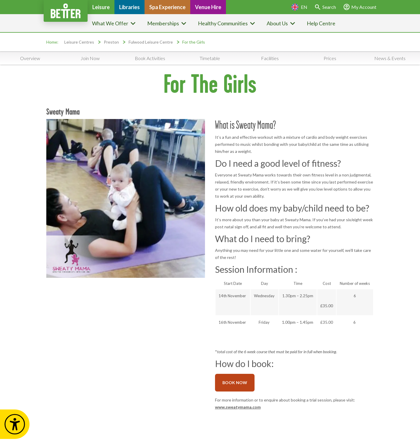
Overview (30, 58)
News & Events (390, 58)
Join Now (90, 58)
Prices (330, 58)
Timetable (210, 58)
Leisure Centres (79, 41)
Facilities (270, 58)
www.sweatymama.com (238, 406)
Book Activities (150, 58)
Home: (52, 41)
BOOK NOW (234, 382)
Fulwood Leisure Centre (151, 41)
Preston (111, 41)
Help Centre (321, 23)
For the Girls (193, 41)
